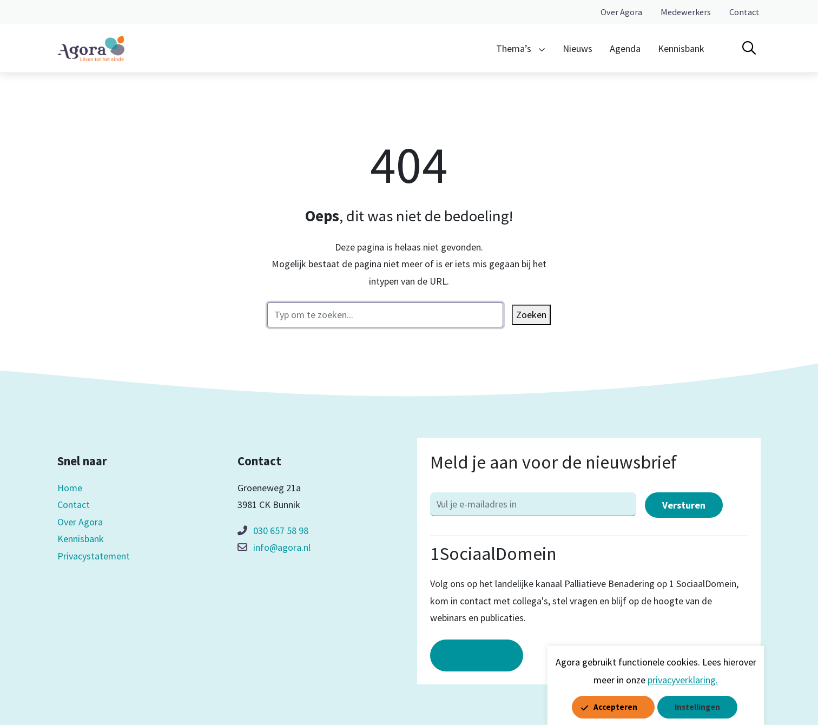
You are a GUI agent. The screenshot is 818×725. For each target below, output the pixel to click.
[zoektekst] (385, 314)
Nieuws (577, 48)
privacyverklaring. (683, 680)
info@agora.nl (282, 547)
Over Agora (621, 11)
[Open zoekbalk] (749, 48)
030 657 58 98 (280, 530)
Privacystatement (93, 556)
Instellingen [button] (697, 707)
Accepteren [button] (615, 707)
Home (69, 488)
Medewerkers (686, 11)
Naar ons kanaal (476, 655)
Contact (744, 11)
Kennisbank (681, 48)
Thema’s (513, 48)
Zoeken (531, 314)
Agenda (625, 48)
